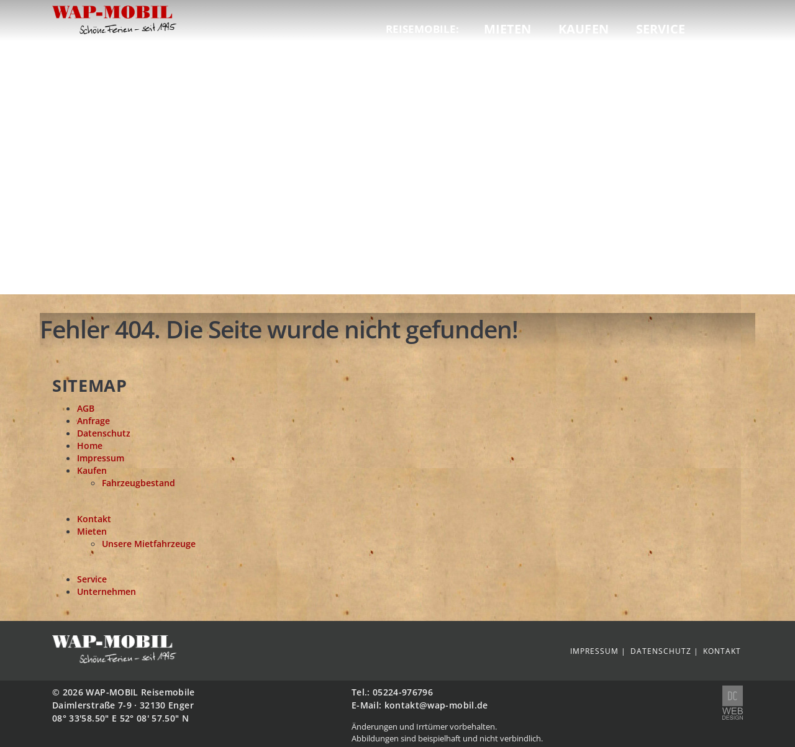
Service (661, 28)
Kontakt (94, 519)
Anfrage (93, 421)
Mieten (508, 28)
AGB (85, 408)
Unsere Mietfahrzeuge (149, 544)
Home (89, 445)
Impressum (100, 458)
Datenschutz (103, 433)
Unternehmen (106, 591)
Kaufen (583, 28)
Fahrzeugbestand (138, 483)
